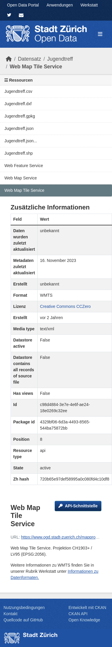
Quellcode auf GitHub (23, 620)
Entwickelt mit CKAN (87, 607)
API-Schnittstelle (78, 506)
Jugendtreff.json (19, 128)
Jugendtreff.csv (18, 91)
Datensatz (29, 59)
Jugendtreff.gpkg (19, 116)
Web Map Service (20, 178)
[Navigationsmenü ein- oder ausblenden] (100, 34)
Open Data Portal (23, 5)
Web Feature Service (23, 165)
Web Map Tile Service (36, 67)
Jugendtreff (60, 59)
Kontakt (10, 613)
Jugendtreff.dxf (17, 103)
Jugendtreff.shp (18, 153)
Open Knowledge (84, 620)
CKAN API (78, 613)
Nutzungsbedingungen (24, 607)
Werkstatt (89, 5)
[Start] (9, 59)
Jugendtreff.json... (20, 140)
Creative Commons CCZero (65, 306)
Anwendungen (59, 5)
